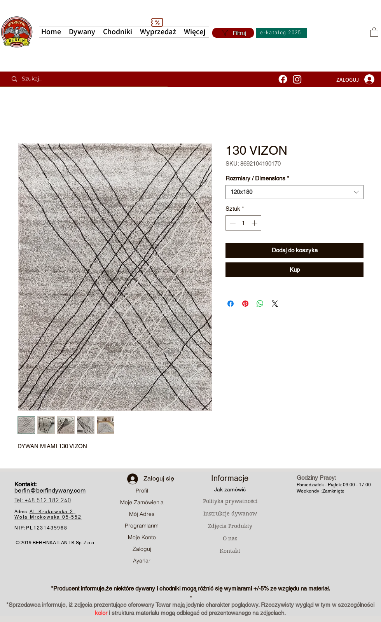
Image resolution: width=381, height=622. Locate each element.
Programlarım (142, 525)
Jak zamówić (230, 489)
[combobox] (294, 192)
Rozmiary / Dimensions (257, 178)
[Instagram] (297, 79)
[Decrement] (232, 223)
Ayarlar (141, 560)
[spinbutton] (243, 223)
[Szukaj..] (86, 79)
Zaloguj (142, 548)
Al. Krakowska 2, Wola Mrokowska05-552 (48, 514)
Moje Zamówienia (142, 502)
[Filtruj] (233, 33)
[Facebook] (282, 79)
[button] (194, 31)
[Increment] (255, 223)
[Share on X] (275, 303)
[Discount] (156, 22)
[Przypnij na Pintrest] (245, 303)
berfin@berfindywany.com (50, 490)
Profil (142, 490)
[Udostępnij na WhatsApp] (260, 303)
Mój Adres (141, 513)
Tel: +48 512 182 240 (42, 501)
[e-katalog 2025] (281, 33)
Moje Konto (142, 537)
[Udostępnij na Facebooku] (230, 303)
